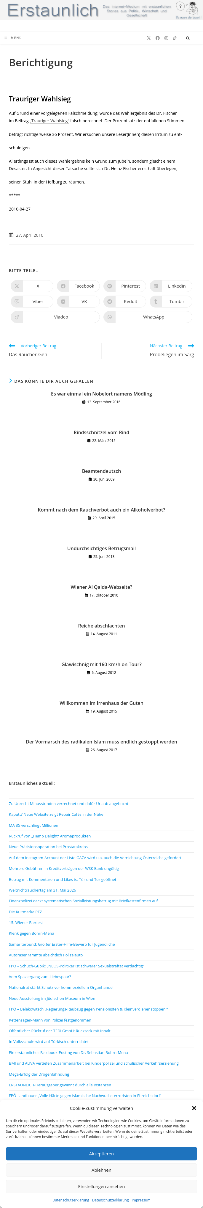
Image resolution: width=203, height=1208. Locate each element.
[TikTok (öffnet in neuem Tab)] (174, 38)
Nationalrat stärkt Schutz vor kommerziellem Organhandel (61, 987)
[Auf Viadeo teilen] (55, 317)
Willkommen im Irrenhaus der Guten (101, 703)
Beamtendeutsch (101, 471)
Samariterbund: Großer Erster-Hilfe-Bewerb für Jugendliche (62, 944)
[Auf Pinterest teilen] (124, 286)
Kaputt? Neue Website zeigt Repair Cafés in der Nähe (56, 814)
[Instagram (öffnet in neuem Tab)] (166, 38)
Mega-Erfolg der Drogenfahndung (39, 1074)
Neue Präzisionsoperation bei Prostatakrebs (48, 846)
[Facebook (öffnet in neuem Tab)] (157, 38)
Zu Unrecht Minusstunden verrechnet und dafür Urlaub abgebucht (68, 803)
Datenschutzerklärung (70, 1200)
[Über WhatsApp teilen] (148, 317)
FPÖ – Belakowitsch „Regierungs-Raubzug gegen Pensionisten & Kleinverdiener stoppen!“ (88, 1009)
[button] (194, 1108)
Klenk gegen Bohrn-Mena (31, 933)
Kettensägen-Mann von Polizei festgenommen (50, 1020)
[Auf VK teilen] (78, 302)
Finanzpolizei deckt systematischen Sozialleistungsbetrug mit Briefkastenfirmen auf (83, 900)
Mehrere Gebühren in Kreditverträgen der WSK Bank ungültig (64, 868)
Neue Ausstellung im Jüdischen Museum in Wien (52, 998)
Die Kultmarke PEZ (25, 911)
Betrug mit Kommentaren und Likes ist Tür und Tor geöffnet (62, 879)
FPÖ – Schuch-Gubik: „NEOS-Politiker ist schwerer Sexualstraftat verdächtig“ (76, 966)
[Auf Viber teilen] (32, 302)
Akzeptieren (101, 1154)
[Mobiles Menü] (13, 38)
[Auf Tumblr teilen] (171, 302)
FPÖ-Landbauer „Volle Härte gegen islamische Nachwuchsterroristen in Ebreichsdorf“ (85, 1095)
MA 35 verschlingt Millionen (33, 825)
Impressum (141, 1200)
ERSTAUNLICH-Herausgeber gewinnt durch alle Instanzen (60, 1085)
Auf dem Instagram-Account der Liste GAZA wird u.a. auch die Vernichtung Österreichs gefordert (95, 857)
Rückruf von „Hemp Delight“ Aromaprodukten (50, 836)
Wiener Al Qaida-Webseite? (101, 587)
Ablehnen (101, 1170)
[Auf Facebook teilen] (78, 286)
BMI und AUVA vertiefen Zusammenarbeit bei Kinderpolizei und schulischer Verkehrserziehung (94, 1063)
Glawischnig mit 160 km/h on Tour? (101, 664)
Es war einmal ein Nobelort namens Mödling (101, 393)
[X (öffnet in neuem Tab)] (148, 38)
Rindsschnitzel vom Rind (101, 432)
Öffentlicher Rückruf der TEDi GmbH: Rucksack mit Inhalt (60, 1030)
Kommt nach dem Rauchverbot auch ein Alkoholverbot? (101, 509)
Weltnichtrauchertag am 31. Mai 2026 (42, 890)
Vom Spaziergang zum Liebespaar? (40, 976)
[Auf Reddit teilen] (124, 302)
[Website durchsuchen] (188, 38)
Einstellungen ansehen (101, 1186)
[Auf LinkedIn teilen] (171, 286)
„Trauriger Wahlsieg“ (49, 120)
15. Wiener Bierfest (26, 922)
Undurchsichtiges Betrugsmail (101, 548)
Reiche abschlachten (101, 625)
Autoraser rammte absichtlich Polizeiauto (46, 955)
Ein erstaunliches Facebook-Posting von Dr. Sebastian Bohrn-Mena (68, 1052)
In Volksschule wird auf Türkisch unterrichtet (49, 1041)
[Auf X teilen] (32, 286)
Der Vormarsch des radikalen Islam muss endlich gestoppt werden (101, 741)
